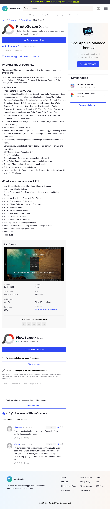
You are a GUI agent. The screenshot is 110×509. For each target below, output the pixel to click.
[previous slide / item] (5, 264)
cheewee (18, 427)
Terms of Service (86, 477)
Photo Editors (26, 20)
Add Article (65, 490)
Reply (26, 438)
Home (4, 20)
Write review (34, 364)
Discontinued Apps (68, 486)
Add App (64, 482)
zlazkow (17, 444)
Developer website (29, 57)
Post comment (34, 405)
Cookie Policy (85, 490)
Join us (76, 1)
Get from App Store (34, 40)
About (63, 477)
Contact (98, 477)
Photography (13, 20)
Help (97, 482)
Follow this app (9, 57)
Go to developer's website (46, 309)
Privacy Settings (86, 486)
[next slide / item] (62, 264)
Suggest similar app (88, 105)
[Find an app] (25, 8)
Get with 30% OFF (88, 64)
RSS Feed (99, 486)
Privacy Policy (85, 482)
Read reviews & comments (12, 51)
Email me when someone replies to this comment (26, 400)
